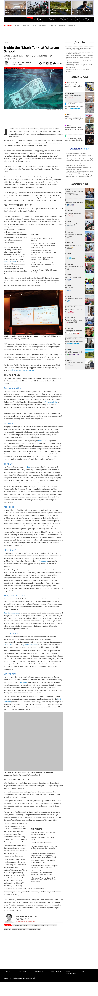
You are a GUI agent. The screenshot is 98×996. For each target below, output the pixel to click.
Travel (69, 221)
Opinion (26, 25)
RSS (83, 972)
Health (51, 19)
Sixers (69, 136)
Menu (6, 19)
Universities (23, 68)
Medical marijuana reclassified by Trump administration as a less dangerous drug (79, 175)
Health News (71, 104)
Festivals (70, 243)
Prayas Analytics (51, 402)
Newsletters (72, 25)
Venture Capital (31, 929)
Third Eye (27, 467)
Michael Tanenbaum (22, 62)
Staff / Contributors (71, 973)
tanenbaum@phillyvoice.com (25, 921)
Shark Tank (7, 929)
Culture (63, 19)
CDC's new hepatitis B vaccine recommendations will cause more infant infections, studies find (78, 155)
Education (52, 25)
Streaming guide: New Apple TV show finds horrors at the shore (79, 61)
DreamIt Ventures (10, 261)
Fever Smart (43, 561)
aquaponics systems (29, 645)
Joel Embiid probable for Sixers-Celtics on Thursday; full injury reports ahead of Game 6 (79, 57)
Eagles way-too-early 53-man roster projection (78, 70)
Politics (17, 25)
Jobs (68, 189)
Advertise (22, 972)
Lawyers (69, 360)
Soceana (41, 441)
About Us (7, 972)
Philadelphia (36, 925)
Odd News (42, 25)
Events (75, 19)
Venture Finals (51, 925)
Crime (34, 25)
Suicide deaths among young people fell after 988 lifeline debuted (78, 168)
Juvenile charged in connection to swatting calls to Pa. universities (79, 52)
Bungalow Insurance (11, 613)
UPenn (38, 929)
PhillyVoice (17, 20)
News (39, 19)
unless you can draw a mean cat (22, 370)
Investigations (72, 82)
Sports (87, 19)
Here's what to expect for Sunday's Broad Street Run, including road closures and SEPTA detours (79, 65)
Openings (70, 211)
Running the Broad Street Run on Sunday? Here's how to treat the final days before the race (79, 160)
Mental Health (71, 339)
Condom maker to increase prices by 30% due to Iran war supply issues (79, 172)
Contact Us (39, 972)
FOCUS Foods (8, 645)
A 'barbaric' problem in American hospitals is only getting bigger (77, 164)
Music (69, 114)
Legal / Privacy (55, 972)
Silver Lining (22, 682)
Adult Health (71, 307)
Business (62, 25)
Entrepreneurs (12, 68)
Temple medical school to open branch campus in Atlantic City (78, 49)
